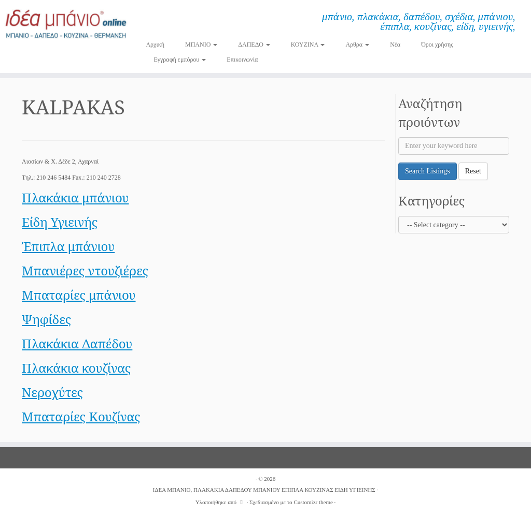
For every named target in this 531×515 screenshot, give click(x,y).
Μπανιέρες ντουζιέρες (85, 270)
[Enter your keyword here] (453, 146)
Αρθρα (357, 44)
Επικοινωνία (242, 59)
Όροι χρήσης (437, 44)
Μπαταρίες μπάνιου (79, 294)
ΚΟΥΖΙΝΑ (308, 44)
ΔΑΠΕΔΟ (254, 44)
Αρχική (155, 44)
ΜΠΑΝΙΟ (201, 44)
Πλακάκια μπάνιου (75, 197)
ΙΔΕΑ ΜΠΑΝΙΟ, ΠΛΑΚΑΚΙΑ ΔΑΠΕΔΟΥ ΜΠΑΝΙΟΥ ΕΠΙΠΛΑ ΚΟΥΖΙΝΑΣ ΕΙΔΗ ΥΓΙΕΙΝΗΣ (264, 490)
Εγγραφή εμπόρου (179, 59)
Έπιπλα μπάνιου (68, 246)
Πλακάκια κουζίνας (76, 367)
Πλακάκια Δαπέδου (77, 343)
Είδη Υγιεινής (59, 221)
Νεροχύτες (52, 392)
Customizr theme (313, 502)
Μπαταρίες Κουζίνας (81, 416)
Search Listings (427, 171)
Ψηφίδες (46, 319)
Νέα (395, 44)
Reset (473, 171)
